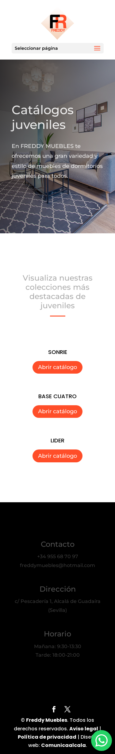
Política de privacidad (47, 736)
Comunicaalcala (63, 745)
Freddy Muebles (46, 720)
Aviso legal (83, 728)
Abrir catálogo (57, 367)
